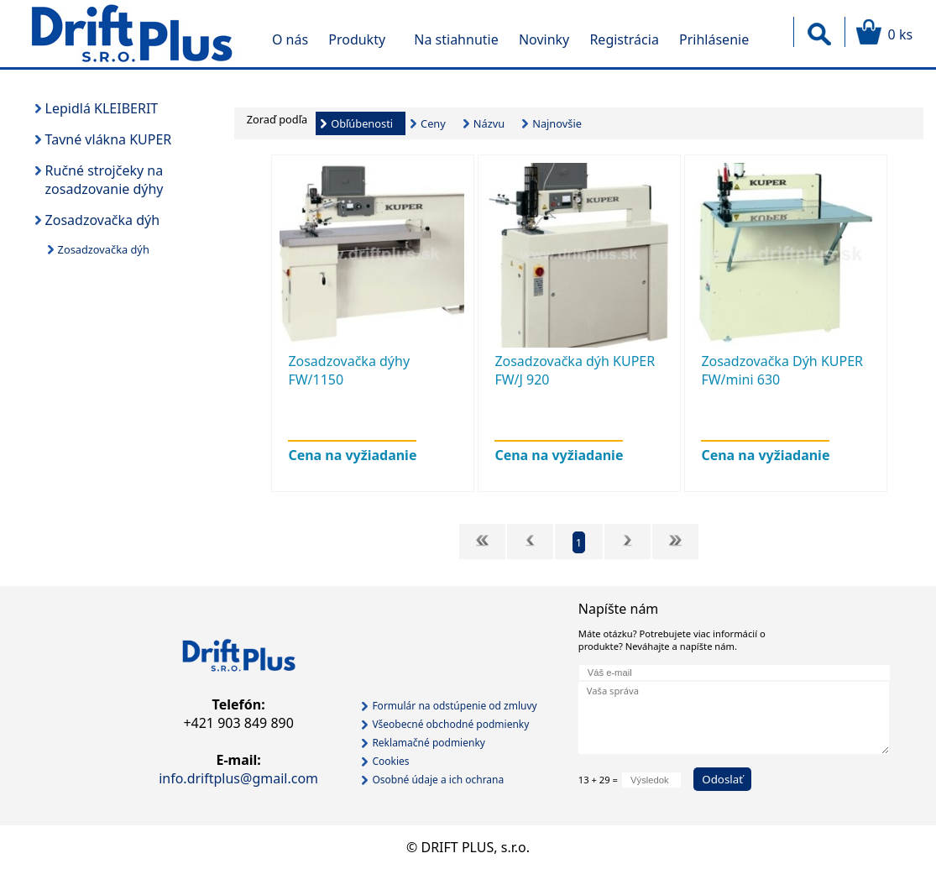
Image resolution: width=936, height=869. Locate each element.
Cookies (390, 761)
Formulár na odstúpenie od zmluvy (454, 706)
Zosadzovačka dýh (102, 220)
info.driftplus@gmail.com (238, 778)
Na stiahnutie (456, 39)
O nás (290, 39)
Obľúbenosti (362, 123)
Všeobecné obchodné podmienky (450, 724)
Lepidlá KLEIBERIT (102, 108)
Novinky (544, 39)
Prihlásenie (714, 39)
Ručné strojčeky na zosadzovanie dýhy (104, 179)
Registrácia (623, 39)
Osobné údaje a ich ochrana (438, 779)
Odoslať (722, 779)
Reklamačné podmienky (428, 743)
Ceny (433, 123)
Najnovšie (557, 123)
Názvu (489, 123)
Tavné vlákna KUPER (108, 139)
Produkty (356, 39)
